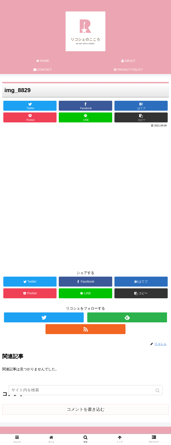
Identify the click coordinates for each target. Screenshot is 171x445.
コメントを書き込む (85, 409)
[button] (158, 390)
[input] (86, 390)
